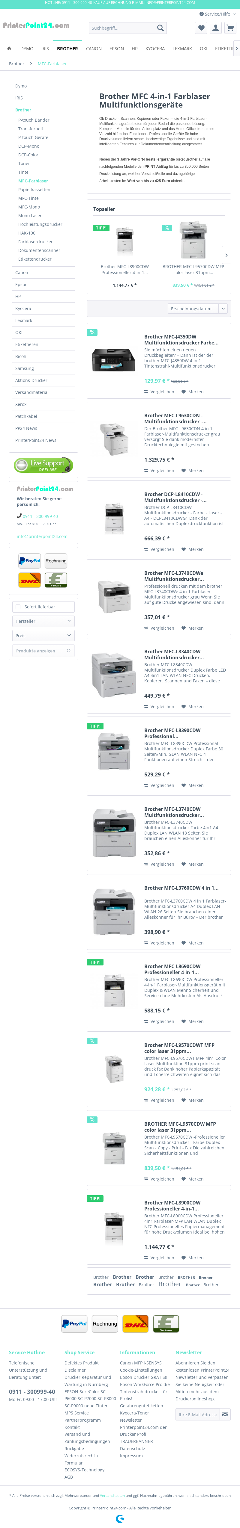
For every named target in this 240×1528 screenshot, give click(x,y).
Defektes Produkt (81, 1363)
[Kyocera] (155, 48)
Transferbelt (30, 129)
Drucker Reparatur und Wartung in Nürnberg (87, 1380)
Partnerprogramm (82, 1420)
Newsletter (131, 1420)
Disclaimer (75, 1370)
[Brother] (67, 48)
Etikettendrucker (35, 259)
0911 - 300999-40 (32, 1392)
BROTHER (187, 1277)
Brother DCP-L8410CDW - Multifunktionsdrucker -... (175, 497)
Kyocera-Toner (134, 1413)
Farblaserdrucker (35, 241)
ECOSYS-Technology (84, 1470)
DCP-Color (28, 155)
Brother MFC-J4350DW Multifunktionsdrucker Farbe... (181, 340)
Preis (21, 635)
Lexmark (23, 320)
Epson (21, 284)
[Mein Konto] (216, 28)
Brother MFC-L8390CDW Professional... (172, 733)
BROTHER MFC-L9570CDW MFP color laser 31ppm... (193, 269)
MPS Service (76, 1413)
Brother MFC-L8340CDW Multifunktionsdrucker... (174, 655)
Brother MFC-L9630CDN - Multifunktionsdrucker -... (175, 418)
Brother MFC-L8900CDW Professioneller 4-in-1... (125, 269)
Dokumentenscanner (39, 250)
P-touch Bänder (34, 120)
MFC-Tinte (28, 198)
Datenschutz (132, 1448)
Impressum (131, 1456)
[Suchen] (160, 28)
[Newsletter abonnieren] (225, 1414)
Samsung (24, 368)
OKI (18, 332)
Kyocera (23, 308)
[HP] (135, 48)
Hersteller (25, 621)
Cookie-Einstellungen (141, 1370)
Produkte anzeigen (43, 651)
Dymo (21, 86)
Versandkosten (112, 1495)
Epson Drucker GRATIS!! (143, 1377)
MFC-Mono (29, 207)
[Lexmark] (182, 48)
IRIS (19, 98)
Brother (23, 110)
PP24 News (26, 428)
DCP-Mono (28, 146)
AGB (68, 1477)
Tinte (23, 172)
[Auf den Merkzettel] (193, 391)
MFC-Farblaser (33, 181)
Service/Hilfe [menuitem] (215, 14)
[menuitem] (128, 28)
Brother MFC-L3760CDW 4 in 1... (181, 888)
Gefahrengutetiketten (141, 1405)
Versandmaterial (32, 392)
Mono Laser (30, 215)
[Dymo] (27, 48)
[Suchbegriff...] (128, 28)
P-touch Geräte (33, 137)
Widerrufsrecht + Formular (81, 1459)
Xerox (20, 404)
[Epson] (117, 48)
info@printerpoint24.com (42, 536)
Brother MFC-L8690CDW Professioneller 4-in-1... (172, 969)
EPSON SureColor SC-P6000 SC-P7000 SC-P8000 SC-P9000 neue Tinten (90, 1399)
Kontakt (72, 1427)
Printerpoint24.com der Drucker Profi (143, 1430)
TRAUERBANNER (136, 1441)
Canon (21, 272)
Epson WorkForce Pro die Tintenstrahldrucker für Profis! (145, 1392)
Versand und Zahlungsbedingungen (87, 1437)
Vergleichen (159, 392)
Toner (24, 163)
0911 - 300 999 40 (40, 516)
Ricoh (20, 356)
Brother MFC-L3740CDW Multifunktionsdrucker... (174, 812)
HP (18, 296)
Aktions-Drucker (31, 380)
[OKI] (203, 48)
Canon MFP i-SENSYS (141, 1363)
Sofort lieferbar (40, 607)
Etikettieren (26, 344)
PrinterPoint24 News (35, 440)
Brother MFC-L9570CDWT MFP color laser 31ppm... (179, 1048)
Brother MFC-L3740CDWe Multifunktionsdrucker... (174, 576)
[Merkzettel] (201, 28)
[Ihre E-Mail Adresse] (198, 1414)
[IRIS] (45, 48)
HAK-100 (26, 233)
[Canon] (94, 48)
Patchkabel (26, 416)
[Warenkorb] (230, 28)
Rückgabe (74, 1448)
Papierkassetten (34, 189)
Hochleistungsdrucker (40, 224)
